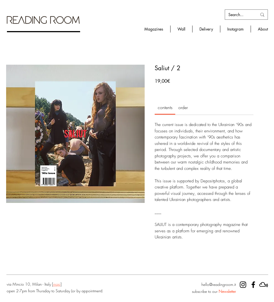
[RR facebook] (253, 284)
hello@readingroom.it (218, 284)
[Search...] (238, 15)
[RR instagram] (243, 284)
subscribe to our (214, 291)
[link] (165, 107)
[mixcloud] (263, 284)
